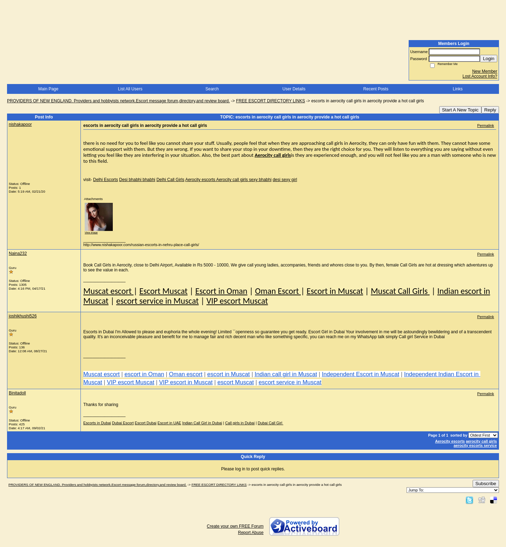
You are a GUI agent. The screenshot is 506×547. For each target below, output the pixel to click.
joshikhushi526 (23, 316)
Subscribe (485, 483)
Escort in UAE (169, 423)
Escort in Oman (221, 291)
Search (212, 88)
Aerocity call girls (232, 179)
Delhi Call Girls (170, 179)
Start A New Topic (460, 109)
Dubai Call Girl (271, 423)
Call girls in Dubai (240, 423)
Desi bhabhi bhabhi (137, 179)
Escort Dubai (145, 423)
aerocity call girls (481, 441)
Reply (490, 109)
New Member (484, 71)
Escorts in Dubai (97, 423)
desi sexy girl (285, 179)
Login (488, 58)
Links (457, 88)
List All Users (130, 88)
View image (91, 232)
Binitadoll (17, 393)
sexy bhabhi (260, 179)
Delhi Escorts (105, 179)
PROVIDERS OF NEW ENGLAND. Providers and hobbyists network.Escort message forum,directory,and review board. (118, 100)
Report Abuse (251, 532)
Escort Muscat (163, 291)
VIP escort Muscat (237, 301)
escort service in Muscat (157, 301)
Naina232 (18, 253)
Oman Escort (278, 291)
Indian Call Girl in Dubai (202, 423)
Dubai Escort (123, 423)
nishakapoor (20, 124)
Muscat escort (108, 291)
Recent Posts (375, 88)
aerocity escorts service (475, 445)
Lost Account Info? (479, 76)
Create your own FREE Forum (235, 526)
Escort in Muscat (334, 291)
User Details (294, 88)
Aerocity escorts (200, 179)
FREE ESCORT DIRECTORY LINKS (270, 100)
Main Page (48, 88)
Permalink (485, 125)
